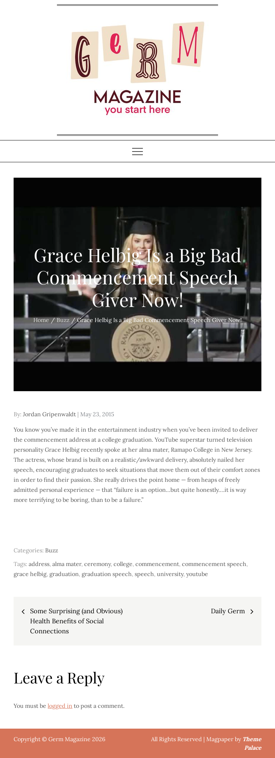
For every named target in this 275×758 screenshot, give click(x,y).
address (39, 563)
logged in (60, 705)
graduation (64, 573)
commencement (157, 563)
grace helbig (30, 573)
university (170, 573)
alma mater (66, 563)
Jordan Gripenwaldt (49, 414)
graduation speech (107, 573)
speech (144, 573)
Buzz (51, 550)
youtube (197, 573)
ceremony (97, 563)
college (123, 563)
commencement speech (214, 563)
